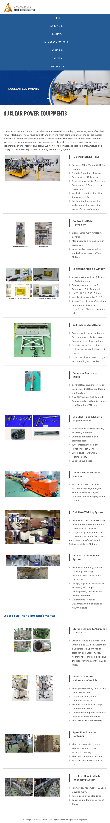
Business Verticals (56, 42)
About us (56, 26)
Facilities (56, 50)
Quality (56, 34)
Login (84, 820)
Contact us (57, 66)
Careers (57, 58)
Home (57, 18)
